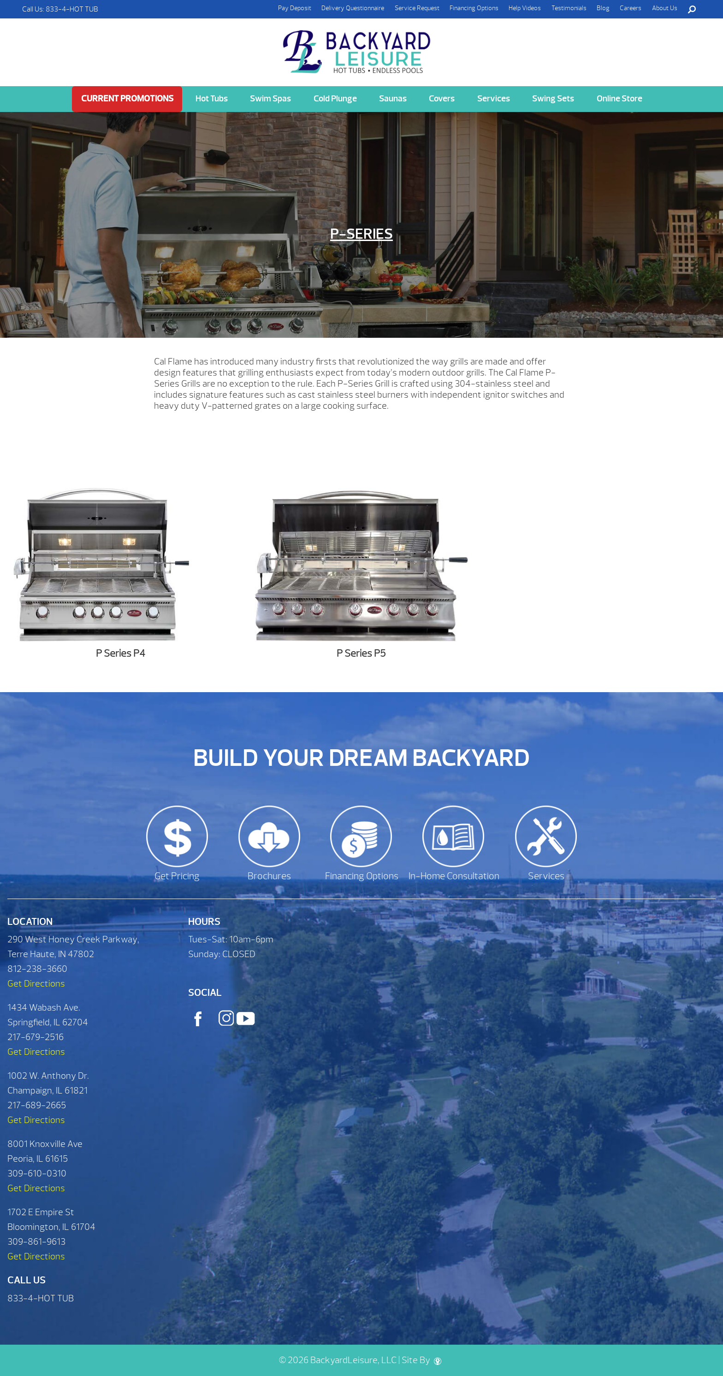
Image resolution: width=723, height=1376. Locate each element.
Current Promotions (127, 98)
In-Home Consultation (454, 876)
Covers (442, 98)
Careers (630, 8)
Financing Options (474, 8)
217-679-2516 (35, 1037)
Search (691, 9)
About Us (664, 8)
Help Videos (525, 8)
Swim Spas (270, 98)
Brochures (269, 876)
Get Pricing (177, 876)
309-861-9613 (36, 1241)
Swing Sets (553, 98)
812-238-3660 (37, 969)
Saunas (393, 98)
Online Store (619, 98)
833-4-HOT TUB (72, 9)
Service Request (417, 8)
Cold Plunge (335, 98)
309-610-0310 (36, 1173)
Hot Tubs (212, 98)
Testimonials (569, 8)
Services (493, 98)
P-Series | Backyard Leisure (358, 46)
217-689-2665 (36, 1105)
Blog (603, 8)
